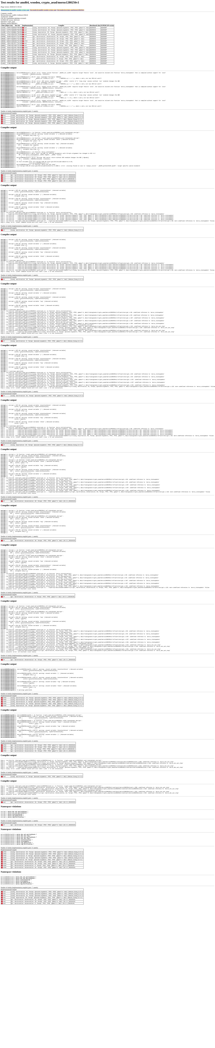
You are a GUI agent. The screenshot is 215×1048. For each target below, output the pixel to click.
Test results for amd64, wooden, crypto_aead (43, 10)
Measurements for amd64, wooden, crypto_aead (15, 10)
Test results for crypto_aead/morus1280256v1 (70, 10)
